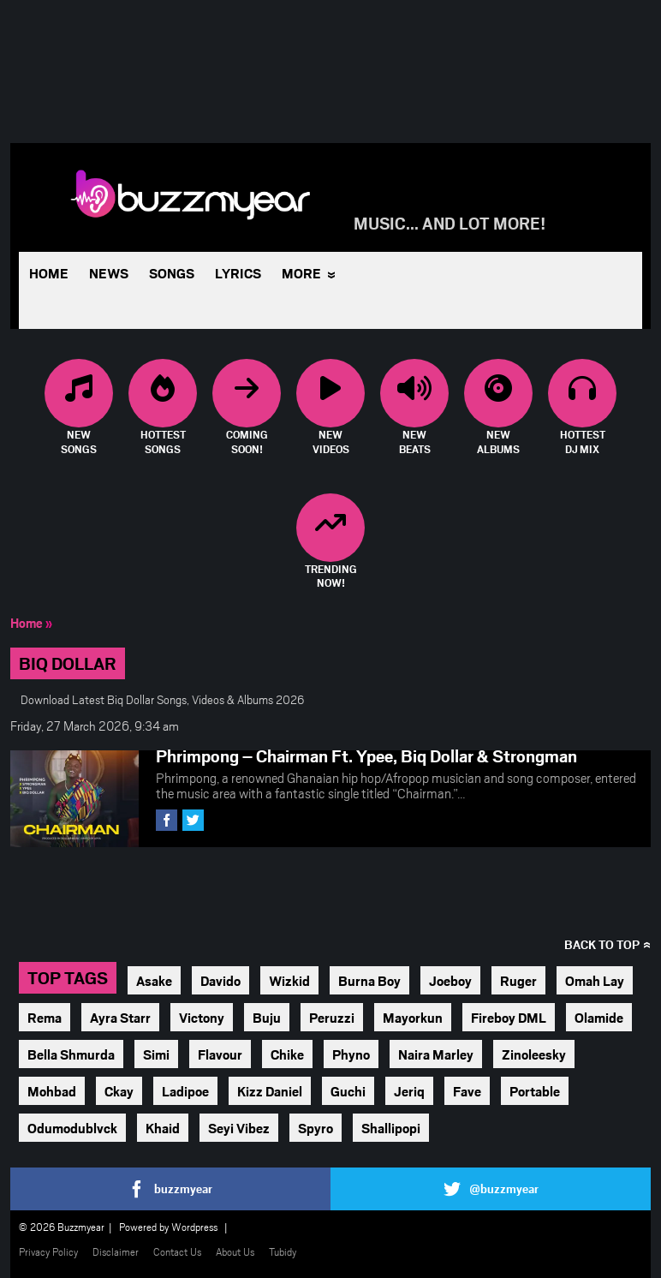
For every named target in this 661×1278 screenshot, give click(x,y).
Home (48, 273)
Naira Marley (435, 1054)
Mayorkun (413, 1017)
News (108, 273)
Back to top (602, 944)
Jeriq (409, 1091)
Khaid (163, 1128)
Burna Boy (369, 980)
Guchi (348, 1091)
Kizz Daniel (269, 1091)
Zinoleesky (534, 1054)
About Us (235, 1251)
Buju (267, 1017)
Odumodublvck (72, 1128)
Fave (467, 1091)
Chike (287, 1054)
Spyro (315, 1128)
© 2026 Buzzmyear (61, 1226)
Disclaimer (115, 1251)
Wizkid (289, 980)
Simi (156, 1054)
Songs (171, 273)
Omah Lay (594, 980)
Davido (220, 980)
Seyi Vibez (239, 1128)
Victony (201, 1017)
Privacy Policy (48, 1251)
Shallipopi (390, 1128)
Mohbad (51, 1091)
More (301, 273)
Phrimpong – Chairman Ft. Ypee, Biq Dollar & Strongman (366, 755)
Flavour (220, 1054)
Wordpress (194, 1226)
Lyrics (238, 273)
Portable (534, 1091)
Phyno (351, 1054)
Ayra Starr (120, 1017)
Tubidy (282, 1251)
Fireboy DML (508, 1017)
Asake (154, 980)
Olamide (599, 1017)
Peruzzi (331, 1017)
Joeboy (450, 980)
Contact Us (177, 1251)
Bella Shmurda (71, 1054)
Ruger (518, 980)
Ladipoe (185, 1091)
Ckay (119, 1091)
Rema (44, 1017)
